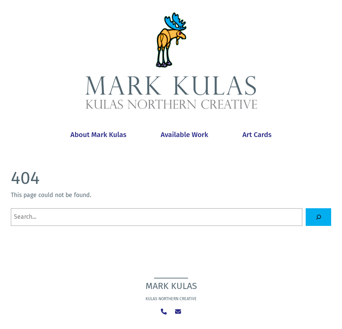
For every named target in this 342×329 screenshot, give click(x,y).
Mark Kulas (171, 285)
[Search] (318, 217)
